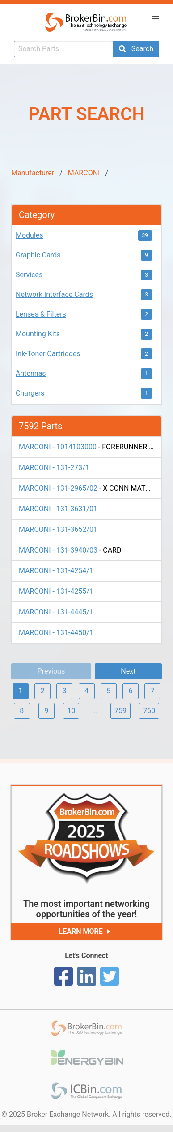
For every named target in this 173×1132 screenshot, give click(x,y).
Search (136, 48)
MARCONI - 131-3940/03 (58, 550)
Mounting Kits (38, 334)
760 (149, 710)
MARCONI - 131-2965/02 (58, 488)
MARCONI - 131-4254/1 (56, 570)
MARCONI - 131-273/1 (54, 467)
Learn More (86, 931)
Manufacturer (32, 173)
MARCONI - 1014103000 (58, 447)
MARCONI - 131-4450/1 (56, 632)
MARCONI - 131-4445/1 (56, 612)
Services (29, 274)
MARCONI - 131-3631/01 (58, 509)
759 (120, 710)
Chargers (30, 393)
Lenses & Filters (41, 314)
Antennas (31, 373)
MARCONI (84, 173)
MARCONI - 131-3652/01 (58, 529)
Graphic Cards (38, 255)
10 (71, 710)
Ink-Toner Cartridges (48, 353)
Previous (51, 671)
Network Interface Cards (54, 294)
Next (128, 671)
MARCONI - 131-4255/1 (56, 591)
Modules (29, 235)
